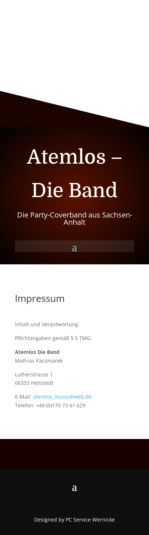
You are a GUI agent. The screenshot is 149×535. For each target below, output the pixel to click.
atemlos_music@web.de (62, 396)
